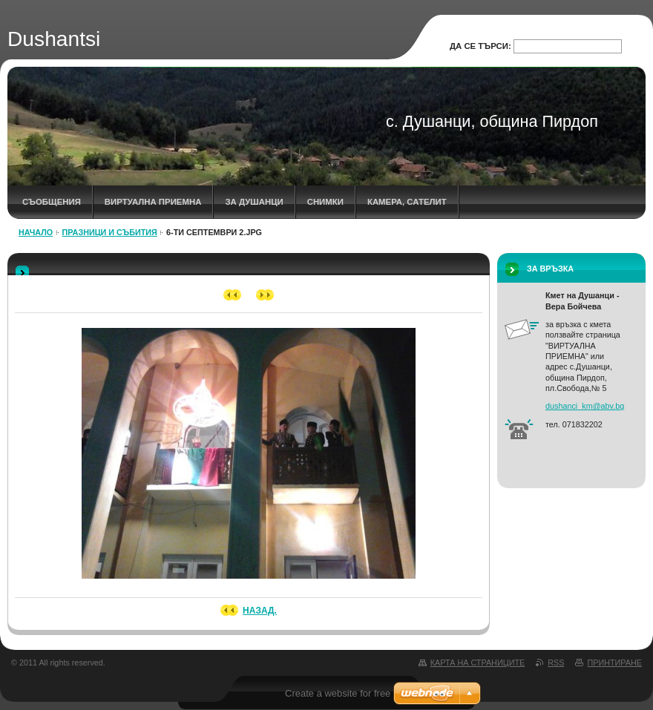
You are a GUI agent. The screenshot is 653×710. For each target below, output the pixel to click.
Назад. (260, 610)
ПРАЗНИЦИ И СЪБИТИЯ (109, 232)
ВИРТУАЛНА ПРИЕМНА (153, 201)
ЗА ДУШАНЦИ (254, 201)
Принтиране (614, 662)
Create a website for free (337, 693)
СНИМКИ (325, 201)
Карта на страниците (477, 662)
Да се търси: (480, 46)
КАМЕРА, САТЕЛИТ (407, 201)
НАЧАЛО (36, 232)
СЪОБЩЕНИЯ (51, 201)
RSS (556, 662)
